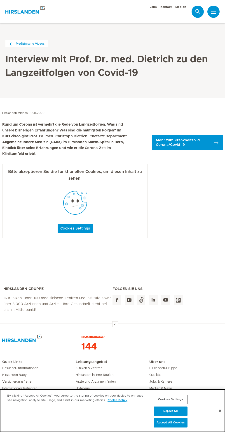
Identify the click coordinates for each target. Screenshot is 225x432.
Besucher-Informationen (20, 368)
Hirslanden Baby (14, 375)
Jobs (153, 7)
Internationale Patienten (19, 388)
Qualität (155, 375)
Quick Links (12, 362)
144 (89, 346)
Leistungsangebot (91, 362)
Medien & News (161, 388)
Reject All (170, 412)
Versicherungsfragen (17, 381)
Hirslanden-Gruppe (163, 368)
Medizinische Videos (27, 43)
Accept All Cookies (171, 424)
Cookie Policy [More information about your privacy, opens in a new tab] (117, 401)
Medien (180, 7)
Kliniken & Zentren (89, 368)
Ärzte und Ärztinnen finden (96, 381)
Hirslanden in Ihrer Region (94, 375)
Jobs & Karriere (160, 381)
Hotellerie (83, 388)
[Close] (220, 412)
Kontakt (166, 7)
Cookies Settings (75, 228)
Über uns (157, 362)
